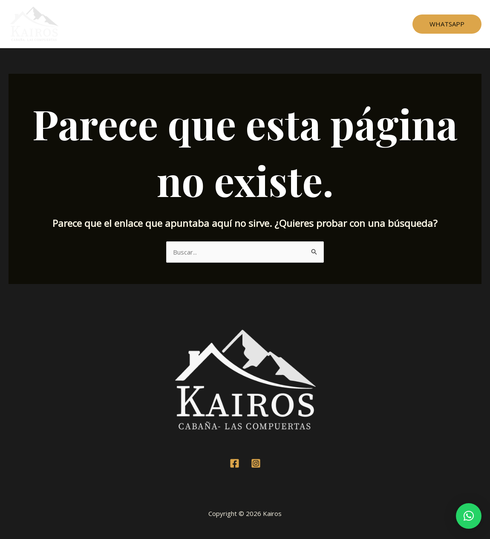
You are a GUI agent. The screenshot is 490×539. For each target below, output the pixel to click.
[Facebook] (234, 463)
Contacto (317, 24)
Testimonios (243, 24)
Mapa (283, 24)
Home (169, 24)
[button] (468, 516)
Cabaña (202, 24)
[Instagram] (256, 463)
